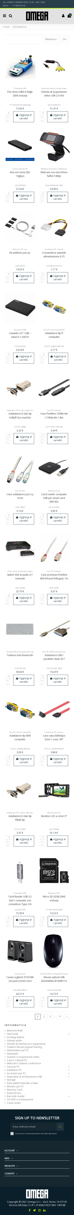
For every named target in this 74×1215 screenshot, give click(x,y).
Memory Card (14, 1089)
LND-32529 (20, 588)
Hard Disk (12, 1034)
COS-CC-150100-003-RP (54, 749)
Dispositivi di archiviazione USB (24, 1076)
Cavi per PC (13, 1066)
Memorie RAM (14, 1030)
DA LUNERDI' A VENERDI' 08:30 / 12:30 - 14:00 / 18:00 (24, 2)
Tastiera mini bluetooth (20, 655)
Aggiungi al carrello (23, 116)
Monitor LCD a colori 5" (54, 816)
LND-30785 (54, 588)
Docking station (15, 1037)
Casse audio (14, 1102)
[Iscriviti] (60, 1127)
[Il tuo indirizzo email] (33, 1127)
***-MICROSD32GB (54, 909)
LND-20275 (20, 266)
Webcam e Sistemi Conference (24, 1063)
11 (60, 1016)
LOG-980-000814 (20, 990)
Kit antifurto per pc (19, 252)
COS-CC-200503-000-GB (54, 346)
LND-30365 (20, 507)
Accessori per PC (16, 1073)
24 (65, 39)
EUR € (6, 5)
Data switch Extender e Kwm (22, 1083)
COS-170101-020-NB (54, 427)
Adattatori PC (14, 1070)
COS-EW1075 (20, 909)
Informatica (16, 1025)
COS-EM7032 (20, 346)
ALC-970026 (54, 829)
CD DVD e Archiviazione (20, 1099)
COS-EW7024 (20, 185)
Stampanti (12, 1053)
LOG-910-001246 (54, 990)
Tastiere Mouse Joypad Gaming (24, 1047)
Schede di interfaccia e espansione (26, 1044)
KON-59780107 (54, 105)
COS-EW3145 (20, 668)
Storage (11, 1079)
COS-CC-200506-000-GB (20, 749)
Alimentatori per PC (18, 1050)
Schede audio (14, 1040)
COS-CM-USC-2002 (54, 668)
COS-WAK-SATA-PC (54, 266)
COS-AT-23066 (20, 427)
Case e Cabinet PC (17, 1060)
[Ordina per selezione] (51, 39)
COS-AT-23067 (20, 829)
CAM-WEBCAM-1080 (54, 185)
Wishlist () (19, 5)
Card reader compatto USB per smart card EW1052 (54, 498)
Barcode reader (16, 1096)
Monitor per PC (15, 1086)
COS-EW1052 (54, 507)
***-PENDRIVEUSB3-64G (20, 105)
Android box (14, 1093)
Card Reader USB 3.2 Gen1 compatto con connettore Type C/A (20, 900)
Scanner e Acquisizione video (23, 1057)
